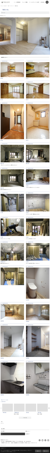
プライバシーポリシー (23, 450)
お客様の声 (27, 434)
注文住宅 (42, 2)
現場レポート (27, 431)
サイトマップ (3, 445)
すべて (2, 423)
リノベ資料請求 (17, 2)
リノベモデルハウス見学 (34, 2)
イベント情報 (24, 2)
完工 (2, 434)
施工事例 (2, 431)
